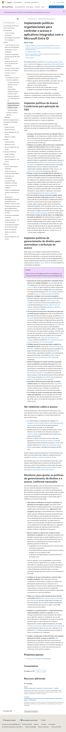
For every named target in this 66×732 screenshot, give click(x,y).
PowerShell (47, 377)
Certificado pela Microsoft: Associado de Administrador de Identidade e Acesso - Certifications (43, 699)
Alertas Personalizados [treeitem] (10, 229)
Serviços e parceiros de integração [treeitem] (11, 186)
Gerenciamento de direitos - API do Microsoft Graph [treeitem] (12, 226)
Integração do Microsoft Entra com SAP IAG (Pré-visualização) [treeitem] (11, 63)
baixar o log (35, 630)
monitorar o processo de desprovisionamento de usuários (44, 626)
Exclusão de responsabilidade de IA (11, 724)
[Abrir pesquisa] (54, 2)
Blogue (36, 724)
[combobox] (11, 22)
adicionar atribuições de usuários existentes (40, 379)
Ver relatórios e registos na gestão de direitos (42, 457)
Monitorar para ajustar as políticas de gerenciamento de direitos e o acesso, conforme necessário (43, 54)
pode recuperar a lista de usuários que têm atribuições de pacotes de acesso (45, 423)
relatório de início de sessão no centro (46, 440)
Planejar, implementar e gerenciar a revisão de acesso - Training (41, 688)
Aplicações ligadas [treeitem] (12, 110)
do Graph (57, 443)
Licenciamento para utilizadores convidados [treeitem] (11, 182)
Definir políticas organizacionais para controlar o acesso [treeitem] (13, 91)
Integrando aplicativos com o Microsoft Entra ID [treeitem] (13, 98)
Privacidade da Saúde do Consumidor (12, 727)
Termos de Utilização (30, 727)
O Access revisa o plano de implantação (39, 658)
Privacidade (51, 724)
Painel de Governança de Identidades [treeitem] (11, 168)
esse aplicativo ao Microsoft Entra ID (53, 64)
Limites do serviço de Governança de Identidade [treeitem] (12, 172)
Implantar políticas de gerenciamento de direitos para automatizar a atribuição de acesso (43, 48)
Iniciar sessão (60, 2)
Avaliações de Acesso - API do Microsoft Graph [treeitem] (12, 221)
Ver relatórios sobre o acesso (33, 51)
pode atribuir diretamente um (36, 372)
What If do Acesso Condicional (47, 193)
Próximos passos (29, 58)
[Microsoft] (3, 2)
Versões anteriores (27, 724)
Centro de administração (56, 7)
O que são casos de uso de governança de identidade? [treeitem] (12, 46)
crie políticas (58, 383)
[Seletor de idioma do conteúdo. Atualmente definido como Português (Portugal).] (9, 720)
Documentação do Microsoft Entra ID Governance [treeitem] (11, 27)
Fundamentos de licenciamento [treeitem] (9, 177)
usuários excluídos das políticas (38, 213)
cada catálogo (52, 291)
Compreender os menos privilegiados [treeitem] (11, 51)
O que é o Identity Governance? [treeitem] (9, 34)
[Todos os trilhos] (25, 19)
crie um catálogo (32, 287)
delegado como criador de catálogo (45, 263)
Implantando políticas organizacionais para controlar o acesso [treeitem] (13, 105)
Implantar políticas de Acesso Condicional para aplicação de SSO (42, 45)
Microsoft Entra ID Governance (46, 19)
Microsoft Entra (32, 19)
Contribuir (43, 724)
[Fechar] (18, 18)
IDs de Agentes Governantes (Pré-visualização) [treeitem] (12, 39)
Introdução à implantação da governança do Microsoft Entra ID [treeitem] (12, 57)
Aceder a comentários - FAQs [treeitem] (11, 233)
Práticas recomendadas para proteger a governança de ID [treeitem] (12, 192)
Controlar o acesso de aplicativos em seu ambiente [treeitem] (13, 85)
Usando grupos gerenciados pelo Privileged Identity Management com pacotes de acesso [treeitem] (12, 209)
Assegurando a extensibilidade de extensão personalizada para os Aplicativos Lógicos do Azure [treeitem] (12, 200)
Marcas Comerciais (43, 727)
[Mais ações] (62, 19)
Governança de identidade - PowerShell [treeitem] (12, 216)
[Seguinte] (50, 2)
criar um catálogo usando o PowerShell (47, 294)
